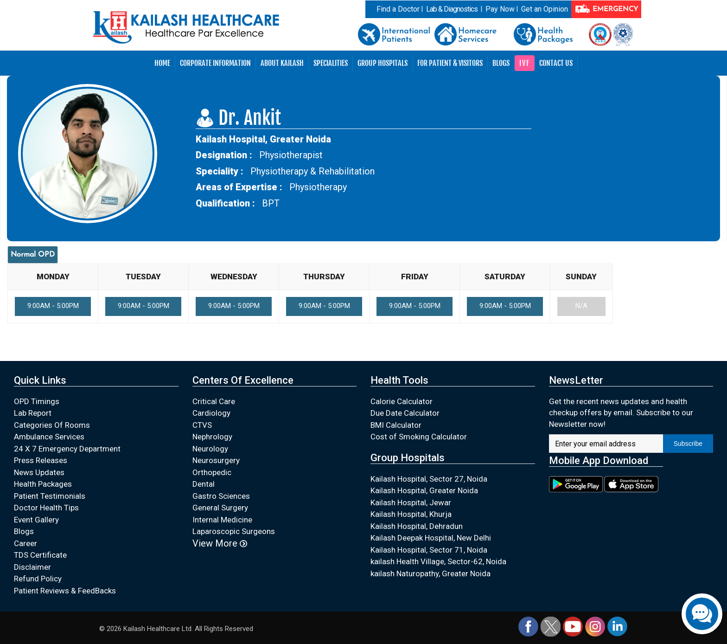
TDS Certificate (40, 555)
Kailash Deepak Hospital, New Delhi (430, 537)
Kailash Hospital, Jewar (410, 502)
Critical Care (213, 401)
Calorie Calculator (401, 401)
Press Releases (40, 460)
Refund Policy (38, 578)
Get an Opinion (544, 9)
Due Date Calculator (405, 413)
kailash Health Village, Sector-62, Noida (438, 561)
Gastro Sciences (221, 496)
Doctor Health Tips (46, 507)
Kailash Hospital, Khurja (411, 514)
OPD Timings (36, 401)
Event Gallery (36, 519)
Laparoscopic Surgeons (233, 531)
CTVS (202, 425)
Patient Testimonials (49, 496)
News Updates (39, 472)
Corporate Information (215, 63)
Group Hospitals (382, 63)
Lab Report (32, 413)
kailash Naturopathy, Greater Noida (430, 573)
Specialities (330, 63)
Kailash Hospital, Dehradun (416, 526)
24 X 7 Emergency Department (67, 448)
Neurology (210, 448)
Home (162, 63)
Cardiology (211, 413)
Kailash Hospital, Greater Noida (424, 490)
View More (219, 543)
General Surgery (220, 507)
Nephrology (212, 436)
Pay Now (500, 9)
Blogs (501, 63)
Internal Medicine (222, 519)
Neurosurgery (216, 460)
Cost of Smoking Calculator (418, 436)
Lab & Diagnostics (452, 9)
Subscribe (688, 443)
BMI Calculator (395, 425)
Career (25, 543)
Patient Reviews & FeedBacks (65, 590)
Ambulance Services (49, 436)
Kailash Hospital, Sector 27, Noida (428, 478)
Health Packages (43, 484)
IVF (524, 63)
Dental (203, 484)
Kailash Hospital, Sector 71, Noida (428, 549)
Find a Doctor (398, 9)
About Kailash (282, 63)
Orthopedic (211, 472)
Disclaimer (32, 567)
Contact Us (556, 63)
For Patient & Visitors (450, 63)
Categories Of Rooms (52, 425)
